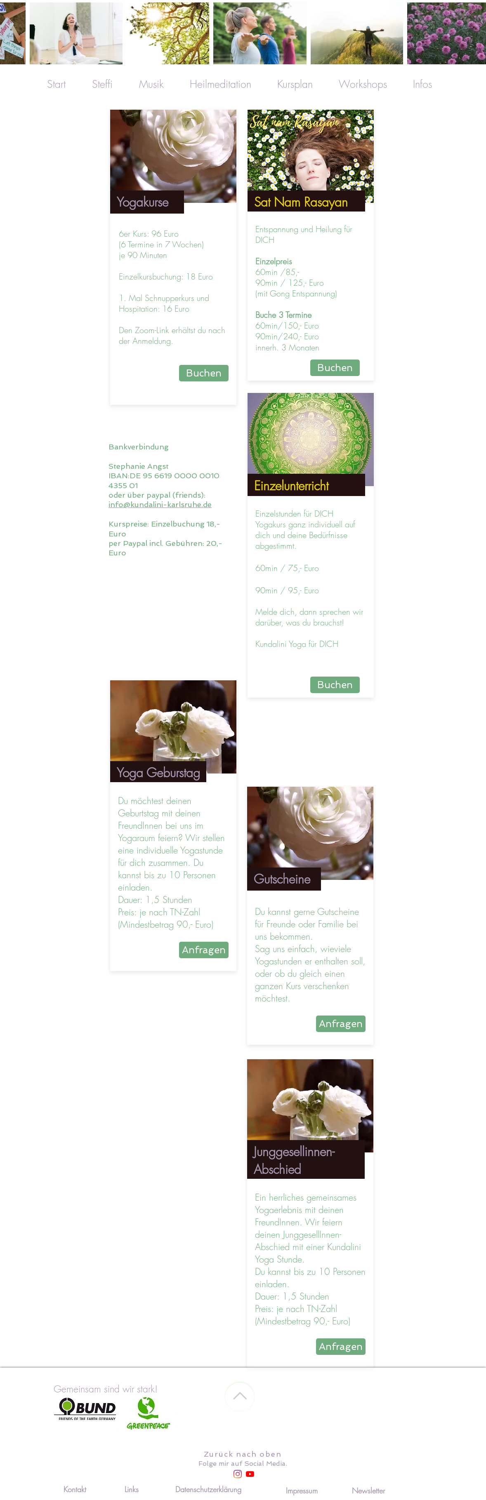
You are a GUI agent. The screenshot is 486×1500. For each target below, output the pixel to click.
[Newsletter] (368, 1491)
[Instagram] (238, 1474)
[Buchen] (204, 373)
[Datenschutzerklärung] (208, 1489)
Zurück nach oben (243, 1454)
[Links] (131, 1489)
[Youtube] (250, 1474)
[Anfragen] (204, 950)
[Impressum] (301, 1491)
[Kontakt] (74, 1489)
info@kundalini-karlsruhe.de (160, 504)
